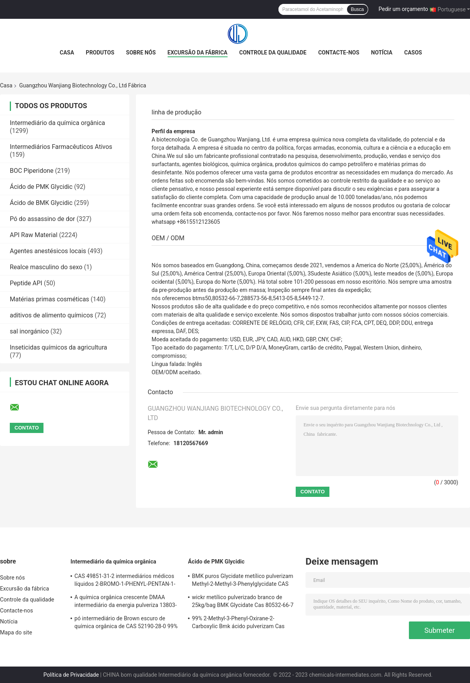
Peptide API (26, 283)
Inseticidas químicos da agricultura (58, 347)
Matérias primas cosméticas (49, 299)
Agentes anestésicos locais (48, 251)
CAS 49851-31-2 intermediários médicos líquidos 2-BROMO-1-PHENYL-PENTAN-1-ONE (124, 581)
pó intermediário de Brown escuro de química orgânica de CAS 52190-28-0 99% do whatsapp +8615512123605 (126, 623)
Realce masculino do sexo (46, 267)
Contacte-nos (338, 52)
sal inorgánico (29, 331)
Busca (357, 9)
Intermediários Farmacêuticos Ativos (61, 146)
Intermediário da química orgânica (57, 123)
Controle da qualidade (273, 52)
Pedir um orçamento (403, 9)
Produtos (100, 52)
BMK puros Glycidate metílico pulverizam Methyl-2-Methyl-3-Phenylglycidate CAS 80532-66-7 (242, 581)
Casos (413, 52)
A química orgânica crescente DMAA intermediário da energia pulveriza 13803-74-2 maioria (125, 602)
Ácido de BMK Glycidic (41, 203)
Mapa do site (16, 632)
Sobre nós (141, 52)
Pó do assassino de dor (42, 219)
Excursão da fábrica (198, 52)
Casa (67, 52)
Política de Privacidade (71, 675)
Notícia (381, 52)
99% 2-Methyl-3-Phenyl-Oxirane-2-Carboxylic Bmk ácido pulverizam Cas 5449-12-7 (238, 623)
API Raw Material (34, 235)
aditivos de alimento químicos (51, 315)
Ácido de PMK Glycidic (41, 186)
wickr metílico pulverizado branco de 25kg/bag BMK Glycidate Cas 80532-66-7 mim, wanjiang (242, 602)
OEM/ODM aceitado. (177, 372)
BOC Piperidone (32, 170)
